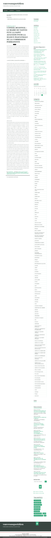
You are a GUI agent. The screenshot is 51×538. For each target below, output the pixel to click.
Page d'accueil (9, 17)
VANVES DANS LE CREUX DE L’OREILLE (40, 418)
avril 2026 (35, 27)
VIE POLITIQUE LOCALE (39, 381)
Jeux (35, 210)
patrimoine (37, 240)
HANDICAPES (37, 196)
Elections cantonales (38, 165)
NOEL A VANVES (38, 230)
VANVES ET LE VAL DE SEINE (40, 360)
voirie (36, 389)
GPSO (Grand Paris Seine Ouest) (39, 190)
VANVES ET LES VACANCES (40, 367)
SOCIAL (36, 281)
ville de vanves (37, 506)
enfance (36, 169)
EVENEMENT (37, 179)
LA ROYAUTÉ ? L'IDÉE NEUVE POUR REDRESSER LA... (39, 51)
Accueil (5, 10)
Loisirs (36, 218)
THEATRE (36, 299)
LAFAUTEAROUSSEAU (38, 52)
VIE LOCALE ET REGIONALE (40, 375)
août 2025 (35, 39)
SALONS (36, 265)
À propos (18, 10)
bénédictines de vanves (38, 515)
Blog (35, 117)
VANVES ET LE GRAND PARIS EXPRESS (40, 353)
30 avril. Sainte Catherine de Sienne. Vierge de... (39, 55)
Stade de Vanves (38, 291)
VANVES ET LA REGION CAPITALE (23, 171)
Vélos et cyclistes (38, 369)
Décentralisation (38, 143)
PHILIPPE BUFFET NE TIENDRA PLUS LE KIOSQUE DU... (40, 459)
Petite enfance (37, 246)
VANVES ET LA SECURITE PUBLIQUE (39, 338)
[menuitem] (6, 10)
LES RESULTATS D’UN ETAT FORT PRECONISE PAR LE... (40, 473)
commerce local (38, 133)
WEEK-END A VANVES (38, 453)
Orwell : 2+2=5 (36, 67)
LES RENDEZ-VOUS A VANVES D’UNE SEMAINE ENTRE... (39, 446)
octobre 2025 (36, 36)
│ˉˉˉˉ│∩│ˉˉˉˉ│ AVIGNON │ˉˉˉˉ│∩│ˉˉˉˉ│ (39, 65)
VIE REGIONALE (38, 385)
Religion (36, 259)
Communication (38, 135)
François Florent (37, 68)
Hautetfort (27, 533)
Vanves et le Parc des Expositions (38, 358)
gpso (45, 515)
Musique (36, 228)
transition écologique (39, 305)
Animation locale (38, 107)
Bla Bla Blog (43, 67)
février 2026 (36, 30)
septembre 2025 (37, 38)
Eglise (36, 161)
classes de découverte (39, 125)
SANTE (36, 267)
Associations (37, 111)
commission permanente (20, 172)
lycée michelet (36, 511)
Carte (35, 400)
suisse (36, 295)
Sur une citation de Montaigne (39, 71)
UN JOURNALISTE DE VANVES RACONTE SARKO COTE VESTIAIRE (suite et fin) (17, 15)
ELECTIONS (37, 163)
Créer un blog (23, 533)
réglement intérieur (24, 173)
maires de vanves (38, 222)
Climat (36, 127)
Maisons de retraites (38, 224)
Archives (12, 10)
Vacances (36, 321)
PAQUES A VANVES (38, 238)
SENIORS (36, 277)
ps (20, 173)
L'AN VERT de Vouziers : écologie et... (40, 80)
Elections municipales (39, 167)
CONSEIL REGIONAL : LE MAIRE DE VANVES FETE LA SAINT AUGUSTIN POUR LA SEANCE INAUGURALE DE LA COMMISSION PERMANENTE (17, 34)
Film (35, 187)
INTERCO (36, 204)
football (44, 513)
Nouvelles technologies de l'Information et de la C (39, 233)
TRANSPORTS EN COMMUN (40, 307)
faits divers (37, 181)
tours (36, 303)
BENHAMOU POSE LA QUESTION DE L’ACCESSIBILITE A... (38, 432)
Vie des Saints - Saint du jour (39, 56)
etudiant (36, 175)
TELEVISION (37, 297)
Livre (36, 214)
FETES (36, 185)
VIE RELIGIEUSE (38, 387)
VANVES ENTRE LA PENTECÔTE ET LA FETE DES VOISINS (16, 19)
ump (13, 173)
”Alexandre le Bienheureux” (39, 61)
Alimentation (37, 103)
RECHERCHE (37, 257)
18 (45, 92)
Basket (36, 115)
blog (41, 535)
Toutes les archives (37, 42)
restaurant (37, 261)
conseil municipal (37, 500)
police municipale (38, 248)
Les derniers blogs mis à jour (18, 534)
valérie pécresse (9, 173)
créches (36, 139)
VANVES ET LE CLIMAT (39, 342)
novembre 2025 (36, 35)
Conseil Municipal (38, 137)
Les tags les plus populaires (33, 534)
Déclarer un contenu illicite (12, 535)
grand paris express (38, 504)
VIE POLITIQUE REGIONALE (40, 383)
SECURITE (36, 271)
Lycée (36, 220)
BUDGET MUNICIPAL (38, 119)
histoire (36, 198)
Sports (36, 289)
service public (37, 279)
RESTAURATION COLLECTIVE (40, 263)
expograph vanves (37, 502)
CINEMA (36, 121)
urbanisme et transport (39, 317)
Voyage (36, 393)
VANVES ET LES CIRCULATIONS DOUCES (39, 363)
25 (45, 93)
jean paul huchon (17, 173)
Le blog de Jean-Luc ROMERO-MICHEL (39, 59)
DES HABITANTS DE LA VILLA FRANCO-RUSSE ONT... (40, 466)
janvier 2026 (36, 32)
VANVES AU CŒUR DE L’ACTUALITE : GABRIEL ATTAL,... (39, 425)
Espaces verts (37, 173)
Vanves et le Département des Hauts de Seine (40, 348)
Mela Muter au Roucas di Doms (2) (40, 63)
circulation (37, 123)
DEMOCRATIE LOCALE (39, 145)
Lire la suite (36, 21)
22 (40, 93)
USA (35, 319)
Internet (36, 206)
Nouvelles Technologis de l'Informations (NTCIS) (39, 236)
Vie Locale (37, 373)
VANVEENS (37, 323)
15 (40, 92)
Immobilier (37, 202)
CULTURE (36, 141)
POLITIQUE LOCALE (38, 255)
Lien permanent (10, 171)
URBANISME (37, 315)
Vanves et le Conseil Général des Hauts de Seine (40, 345)
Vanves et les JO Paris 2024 (39, 365)
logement (36, 216)
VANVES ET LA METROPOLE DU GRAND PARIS (40, 329)
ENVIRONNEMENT (38, 171)
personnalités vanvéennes (39, 244)
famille (36, 183)
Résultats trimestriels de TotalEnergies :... (38, 79)
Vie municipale (37, 377)
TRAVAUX (36, 311)
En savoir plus (45, 537)
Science (36, 269)
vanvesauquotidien (13, 3)
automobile (37, 113)
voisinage (36, 391)
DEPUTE (36, 149)
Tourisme (36, 301)
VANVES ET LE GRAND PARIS (40, 350)
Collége (36, 129)
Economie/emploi (38, 157)
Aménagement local (38, 105)
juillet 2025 (36, 41)
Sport (36, 285)
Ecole (36, 153)
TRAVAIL (36, 309)
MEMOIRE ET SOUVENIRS (39, 226)
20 (36, 93)
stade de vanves (37, 509)
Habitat (36, 194)
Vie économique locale (39, 371)
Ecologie (36, 155)
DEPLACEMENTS (38, 147)
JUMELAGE (37, 212)
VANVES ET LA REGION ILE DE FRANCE (40, 335)
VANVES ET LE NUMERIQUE (40, 355)
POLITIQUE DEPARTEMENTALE (38, 253)
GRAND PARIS (37, 192)
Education (36, 159)
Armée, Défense (38, 109)
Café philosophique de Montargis (40, 62)
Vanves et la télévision (39, 340)
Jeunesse (36, 208)
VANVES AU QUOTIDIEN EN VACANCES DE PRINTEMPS (40, 411)
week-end (36, 395)
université (36, 313)
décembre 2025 (36, 33)
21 (38, 93)
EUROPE (36, 177)
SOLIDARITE (37, 283)
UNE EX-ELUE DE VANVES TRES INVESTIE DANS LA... (40, 439)
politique (36, 250)
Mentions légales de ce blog (19, 535)
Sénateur (36, 275)
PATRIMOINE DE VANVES (39, 242)
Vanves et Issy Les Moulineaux (38, 326)
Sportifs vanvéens (38, 287)
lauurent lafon (26, 172)
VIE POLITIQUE (37, 379)
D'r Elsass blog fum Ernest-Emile (40, 69)
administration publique (39, 101)
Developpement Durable (39, 151)
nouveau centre (20, 172)
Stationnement (37, 293)
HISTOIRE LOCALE (38, 200)
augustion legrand (14, 172)
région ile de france (12, 172)
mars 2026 (36, 29)
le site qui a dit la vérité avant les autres (40, 73)
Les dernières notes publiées (25, 534)
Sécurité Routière (38, 273)
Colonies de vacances (38, 131)
